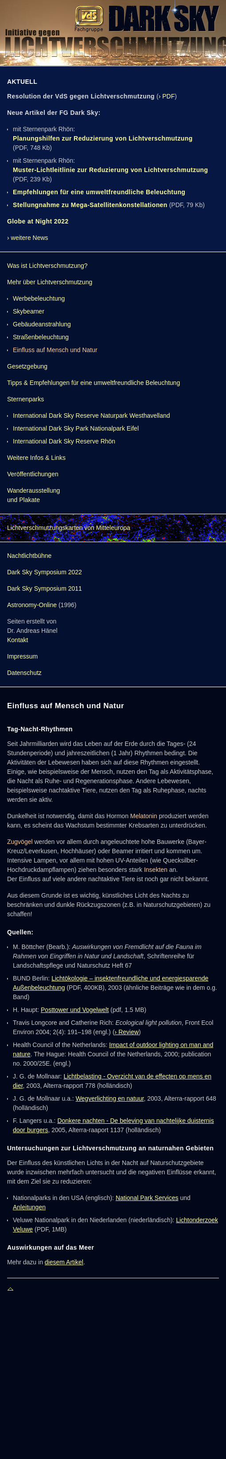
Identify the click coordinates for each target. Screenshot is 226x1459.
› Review (127, 1031)
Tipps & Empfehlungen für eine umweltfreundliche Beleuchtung (93, 382)
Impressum (22, 656)
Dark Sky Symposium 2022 (44, 572)
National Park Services (147, 1197)
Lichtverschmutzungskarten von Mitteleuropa (68, 527)
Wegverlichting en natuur (110, 1098)
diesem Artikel (64, 1262)
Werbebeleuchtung (39, 298)
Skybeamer (28, 311)
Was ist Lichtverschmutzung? (47, 265)
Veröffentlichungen (32, 474)
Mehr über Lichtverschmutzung (49, 282)
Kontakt (17, 639)
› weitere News (27, 237)
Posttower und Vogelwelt (75, 1009)
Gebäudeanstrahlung (42, 324)
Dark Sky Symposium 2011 (44, 588)
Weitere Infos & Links (36, 457)
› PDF (167, 96)
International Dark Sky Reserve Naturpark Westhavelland (91, 415)
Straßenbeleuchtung (41, 337)
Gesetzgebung (27, 366)
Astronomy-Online (32, 604)
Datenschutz (24, 672)
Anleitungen (29, 1207)
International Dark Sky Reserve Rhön (64, 441)
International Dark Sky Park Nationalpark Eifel (76, 428)
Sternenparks (25, 399)
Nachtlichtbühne (29, 555)
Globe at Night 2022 (38, 221)
